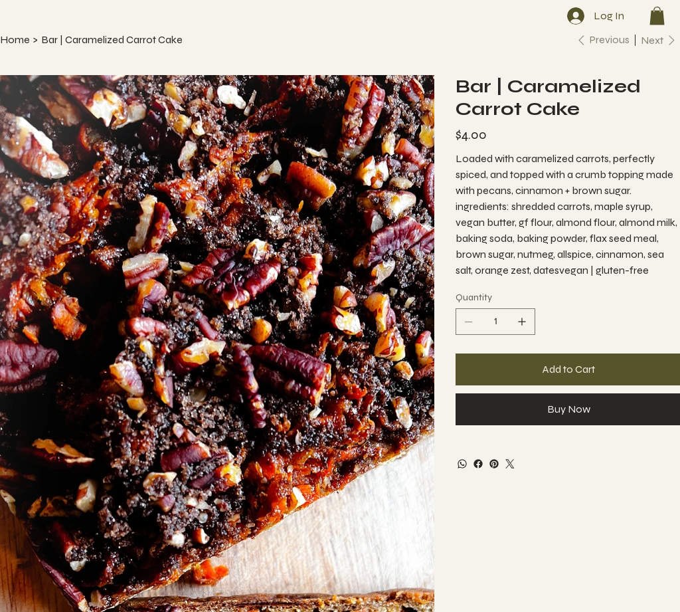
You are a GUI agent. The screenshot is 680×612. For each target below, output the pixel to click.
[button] (657, 16)
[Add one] (522, 321)
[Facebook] (478, 463)
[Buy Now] (568, 409)
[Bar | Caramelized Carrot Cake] (112, 40)
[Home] (15, 40)
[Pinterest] (494, 463)
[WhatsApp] (462, 463)
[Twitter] (510, 463)
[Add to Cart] (568, 369)
